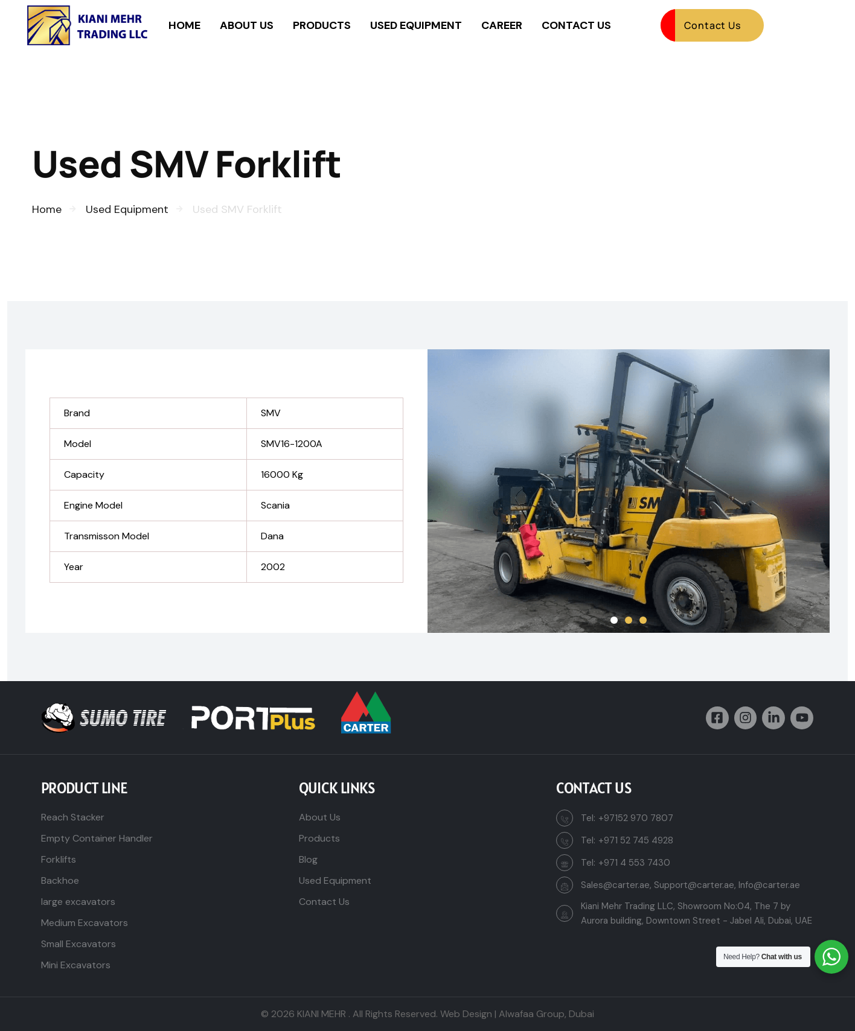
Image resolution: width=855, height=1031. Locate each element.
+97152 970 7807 (635, 818)
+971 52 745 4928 (635, 840)
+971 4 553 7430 (634, 863)
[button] (614, 620)
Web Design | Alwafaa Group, (503, 1013)
